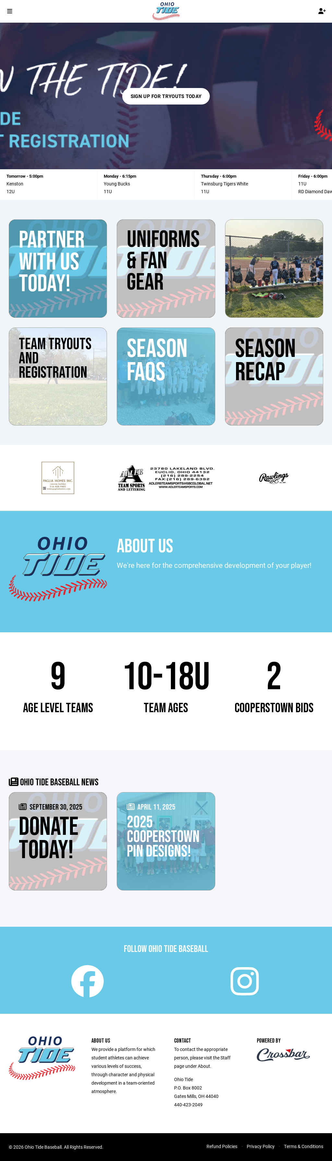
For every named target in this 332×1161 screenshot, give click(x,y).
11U (108, 191)
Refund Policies (222, 1146)
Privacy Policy (261, 1146)
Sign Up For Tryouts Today (166, 96)
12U (10, 191)
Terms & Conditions (303, 1146)
